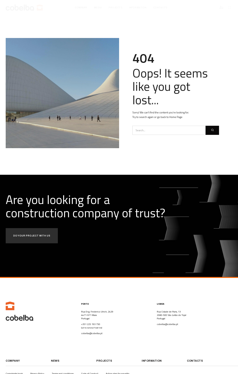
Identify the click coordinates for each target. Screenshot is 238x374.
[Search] (212, 130)
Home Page (175, 117)
